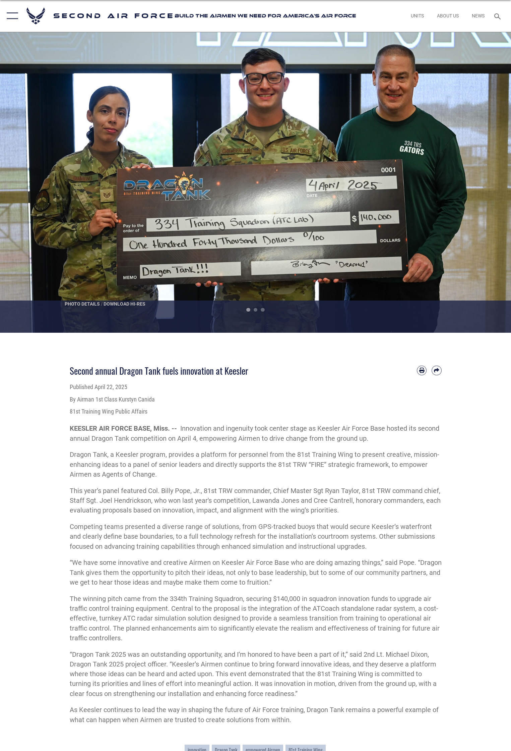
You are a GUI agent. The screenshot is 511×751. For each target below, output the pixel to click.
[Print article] (422, 370)
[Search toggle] (498, 15)
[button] (11, 16)
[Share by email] (436, 370)
